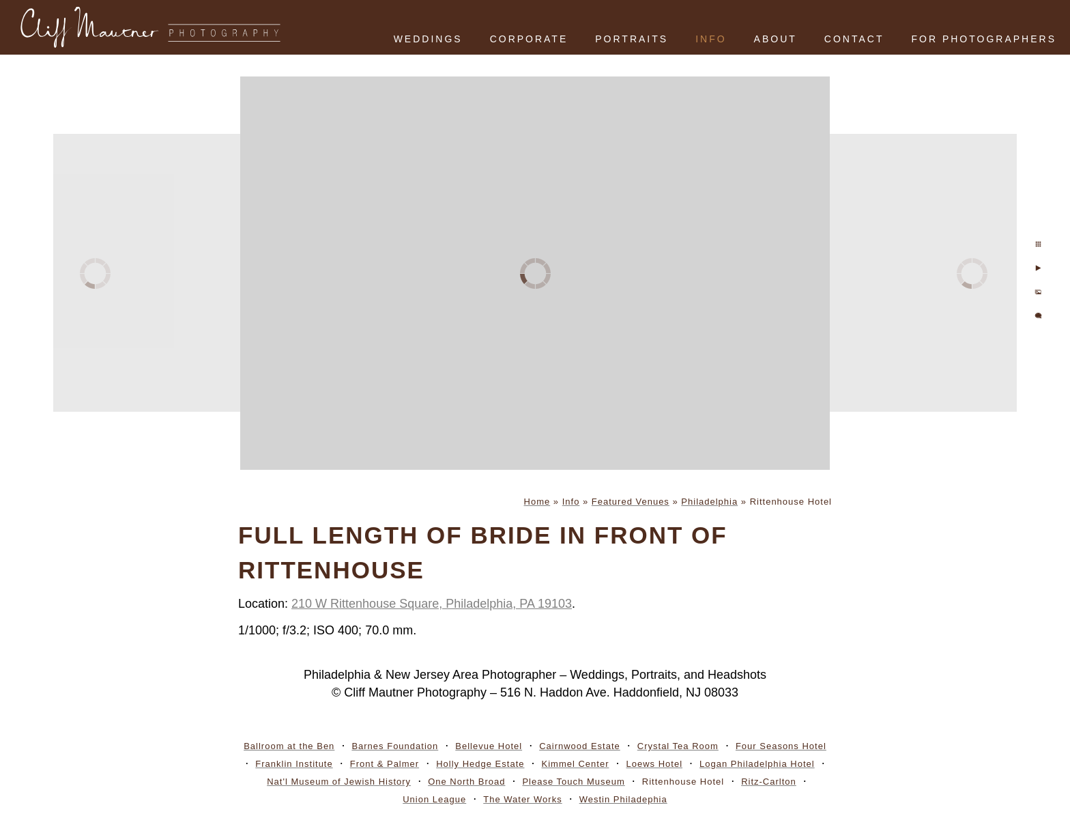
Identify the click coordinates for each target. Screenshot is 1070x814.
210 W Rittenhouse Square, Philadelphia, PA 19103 (431, 603)
